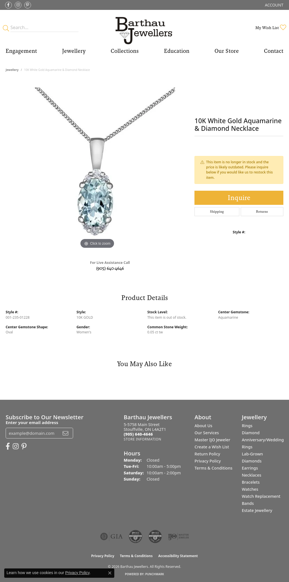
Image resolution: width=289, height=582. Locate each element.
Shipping (217, 212)
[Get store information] (142, 439)
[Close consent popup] (109, 573)
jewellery (12, 70)
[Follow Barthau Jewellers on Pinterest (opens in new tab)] (27, 5)
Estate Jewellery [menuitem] (257, 510)
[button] (273, 5)
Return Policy (207, 454)
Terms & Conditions (213, 468)
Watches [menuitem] (250, 489)
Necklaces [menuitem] (251, 475)
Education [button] (176, 50)
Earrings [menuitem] (250, 468)
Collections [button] (125, 50)
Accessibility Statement (178, 555)
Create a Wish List (211, 446)
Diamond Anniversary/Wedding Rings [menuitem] (263, 439)
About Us (203, 425)
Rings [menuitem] (247, 425)
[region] (97, 165)
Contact (273, 50)
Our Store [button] (226, 50)
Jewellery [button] (74, 50)
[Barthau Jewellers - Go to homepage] (144, 27)
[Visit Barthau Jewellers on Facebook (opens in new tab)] (8, 5)
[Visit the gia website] (111, 536)
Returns (262, 212)
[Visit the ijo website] (178, 536)
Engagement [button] (21, 50)
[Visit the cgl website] (155, 536)
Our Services (206, 432)
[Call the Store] (138, 434)
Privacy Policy (207, 461)
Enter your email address (32, 422)
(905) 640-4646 (110, 268)
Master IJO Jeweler (212, 439)
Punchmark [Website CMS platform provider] (154, 574)
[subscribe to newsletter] (65, 433)
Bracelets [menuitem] (251, 482)
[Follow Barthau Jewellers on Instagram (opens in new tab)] (18, 5)
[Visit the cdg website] (135, 536)
